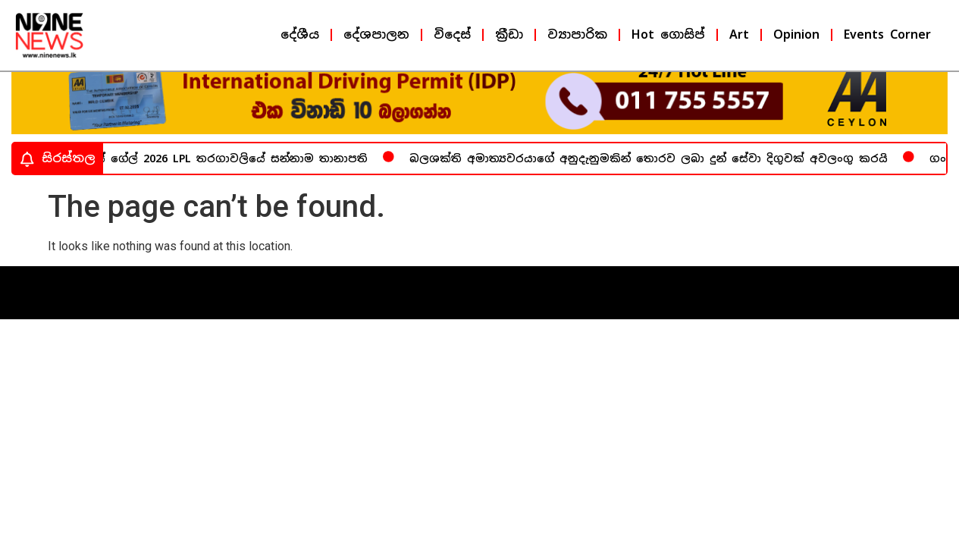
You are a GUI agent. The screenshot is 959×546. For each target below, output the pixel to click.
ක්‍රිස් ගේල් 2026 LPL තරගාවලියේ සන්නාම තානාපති (228, 170)
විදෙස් (452, 34)
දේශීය (299, 34)
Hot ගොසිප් (668, 34)
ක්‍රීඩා (509, 34)
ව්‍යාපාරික (577, 34)
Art (739, 34)
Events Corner (887, 34)
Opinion (796, 34)
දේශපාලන (376, 34)
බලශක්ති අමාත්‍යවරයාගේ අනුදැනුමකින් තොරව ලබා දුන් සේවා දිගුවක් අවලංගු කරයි (651, 170)
